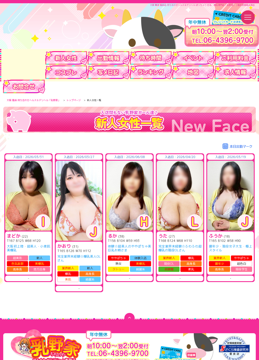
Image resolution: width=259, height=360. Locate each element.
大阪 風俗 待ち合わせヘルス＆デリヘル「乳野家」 (33, 87)
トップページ (73, 87)
